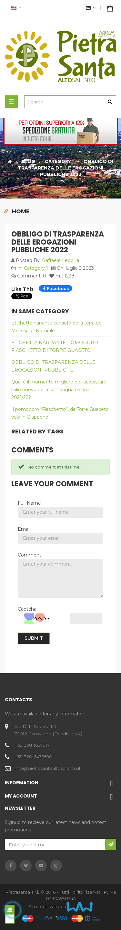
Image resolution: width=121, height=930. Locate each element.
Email (24, 529)
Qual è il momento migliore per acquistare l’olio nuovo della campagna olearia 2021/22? (58, 389)
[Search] (70, 101)
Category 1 (36, 268)
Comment (29, 555)
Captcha (27, 609)
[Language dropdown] (15, 8)
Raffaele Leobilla (60, 260)
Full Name (29, 503)
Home (20, 211)
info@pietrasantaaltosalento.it (48, 768)
